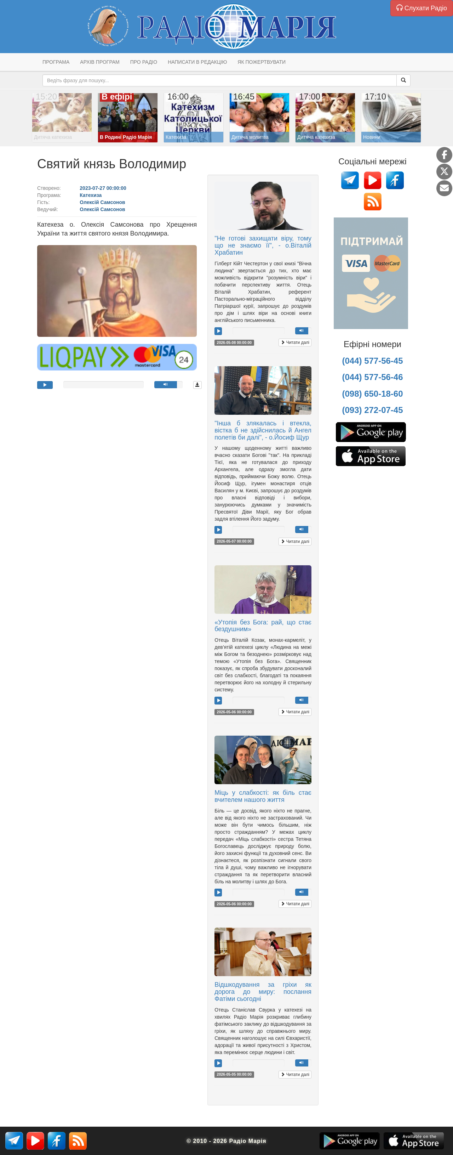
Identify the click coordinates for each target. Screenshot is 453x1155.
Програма (55, 62)
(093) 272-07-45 (372, 410)
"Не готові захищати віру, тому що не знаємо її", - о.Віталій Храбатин (262, 245)
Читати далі (295, 342)
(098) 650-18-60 (372, 393)
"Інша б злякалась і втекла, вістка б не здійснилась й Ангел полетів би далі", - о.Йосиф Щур (262, 430)
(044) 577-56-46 (372, 377)
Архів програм (99, 62)
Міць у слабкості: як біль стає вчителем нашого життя (262, 796)
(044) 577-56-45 (372, 361)
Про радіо (143, 62)
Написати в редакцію (197, 62)
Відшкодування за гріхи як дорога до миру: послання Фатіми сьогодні (262, 991)
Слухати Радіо (421, 8)
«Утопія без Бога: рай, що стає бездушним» (262, 626)
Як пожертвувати (261, 62)
